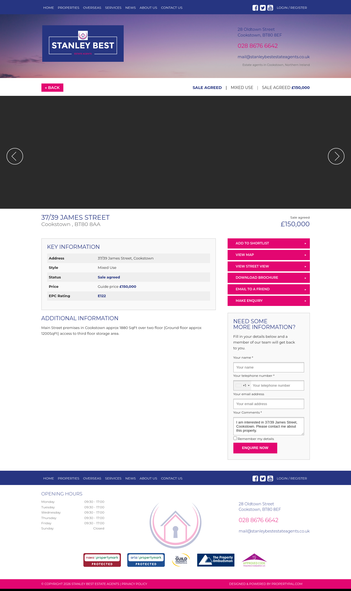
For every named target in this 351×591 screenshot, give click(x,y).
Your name (243, 360)
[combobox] (242, 387)
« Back (52, 89)
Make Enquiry (249, 303)
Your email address (248, 396)
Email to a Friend (253, 291)
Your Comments (247, 415)
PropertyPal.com (286, 586)
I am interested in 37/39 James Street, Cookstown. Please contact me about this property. (268, 428)
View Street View (252, 268)
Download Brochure (257, 280)
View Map (245, 257)
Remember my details (256, 441)
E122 (102, 298)
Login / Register (292, 7)
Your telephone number (253, 378)
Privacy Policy (134, 586)
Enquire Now (255, 450)
